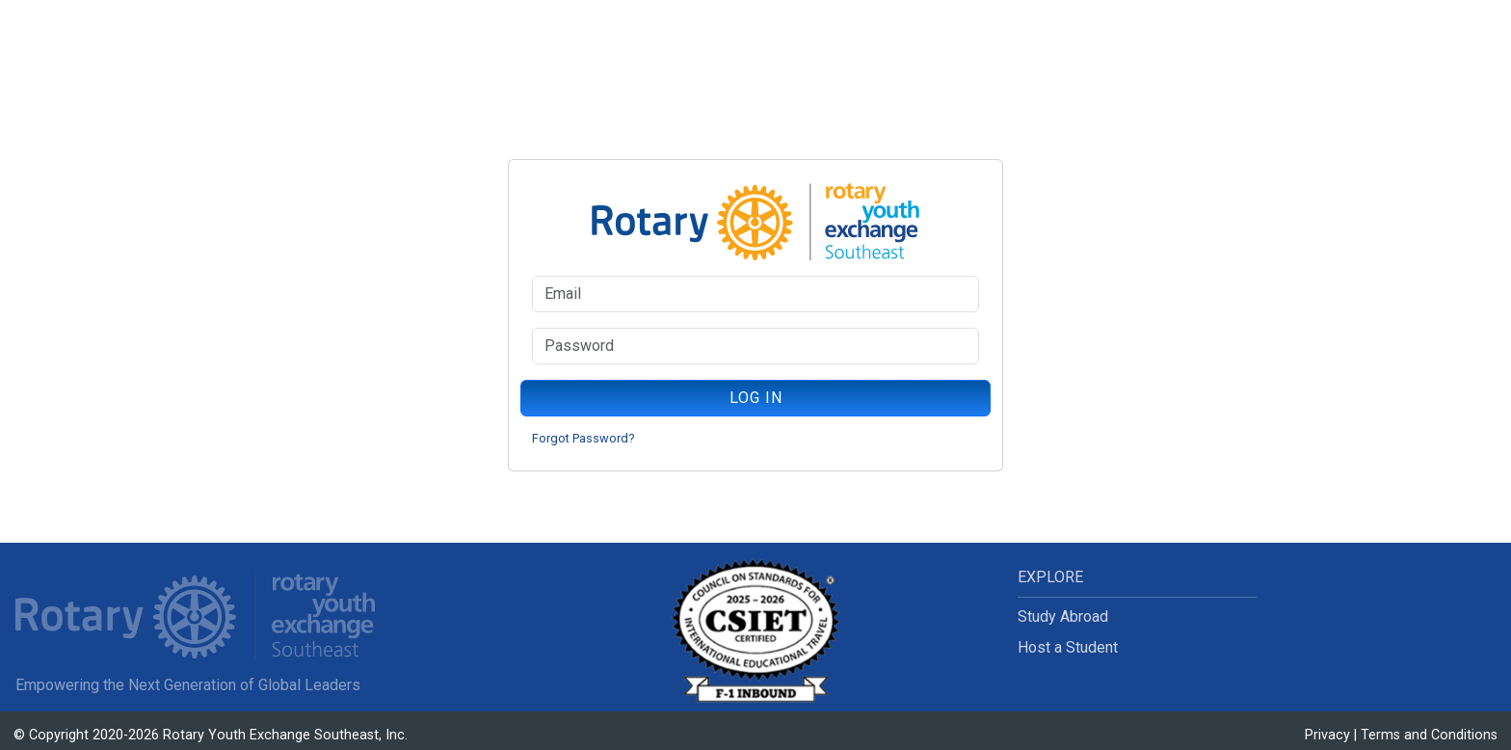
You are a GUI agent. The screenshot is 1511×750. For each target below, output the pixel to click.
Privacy (1327, 735)
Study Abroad (1063, 616)
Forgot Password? (583, 438)
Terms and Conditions (1429, 735)
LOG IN (755, 397)
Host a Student (1068, 647)
